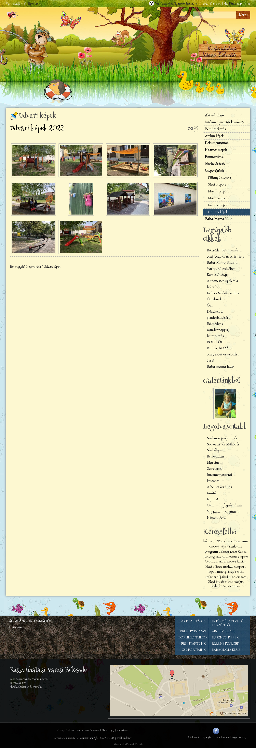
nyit (225, 556)
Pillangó (218, 567)
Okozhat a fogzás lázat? (224, 505)
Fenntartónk (214, 156)
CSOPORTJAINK (194, 650)
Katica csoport (218, 205)
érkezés (220, 582)
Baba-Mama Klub (219, 219)
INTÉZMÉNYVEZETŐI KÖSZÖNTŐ (228, 623)
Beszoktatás (215, 456)
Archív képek (214, 136)
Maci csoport (217, 198)
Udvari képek (52, 267)
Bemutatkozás (215, 129)
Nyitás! (212, 499)
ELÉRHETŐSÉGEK (225, 643)
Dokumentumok (216, 143)
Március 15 (215, 462)
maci (220, 571)
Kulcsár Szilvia (231, 586)
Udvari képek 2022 (37, 128)
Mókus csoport (218, 191)
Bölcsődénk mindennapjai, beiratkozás (218, 329)
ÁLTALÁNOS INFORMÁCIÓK (30, 621)
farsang (209, 556)
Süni (211, 581)
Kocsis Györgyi (218, 274)
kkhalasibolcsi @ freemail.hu (26, 687)
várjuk (238, 581)
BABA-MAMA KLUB (226, 650)
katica (241, 561)
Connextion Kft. (89, 738)
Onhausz (211, 561)
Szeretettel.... (216, 468)
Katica (242, 551)
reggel (239, 571)
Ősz (209, 305)
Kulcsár (216, 586)
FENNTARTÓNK (193, 643)
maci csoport (227, 561)
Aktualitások (214, 115)
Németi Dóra (216, 517)
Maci (208, 566)
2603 (218, 557)
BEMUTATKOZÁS (193, 631)
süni (225, 576)
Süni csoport (217, 184)
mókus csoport (238, 557)
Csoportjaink (33, 267)
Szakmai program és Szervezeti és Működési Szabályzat (223, 444)
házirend (209, 541)
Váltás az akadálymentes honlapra (176, 4)
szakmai (210, 577)
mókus (229, 581)
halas (238, 541)
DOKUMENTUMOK (193, 637)
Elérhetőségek (214, 163)
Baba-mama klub (220, 366)
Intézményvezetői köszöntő (224, 122)
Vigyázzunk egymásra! (223, 511)
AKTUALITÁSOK (193, 621)
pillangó (229, 572)
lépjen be (33, 4)
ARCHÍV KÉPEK (223, 631)
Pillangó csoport (219, 177)
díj (219, 576)
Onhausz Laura (228, 552)
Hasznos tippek (216, 149)
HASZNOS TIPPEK (225, 637)
